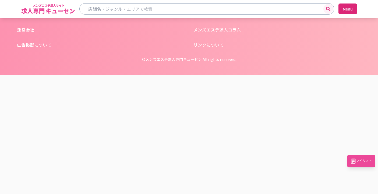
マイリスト (361, 161)
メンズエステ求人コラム (217, 29)
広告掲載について (34, 44)
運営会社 (25, 29)
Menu (348, 9)
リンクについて (208, 44)
